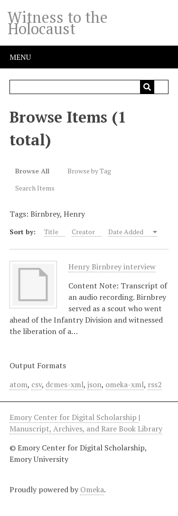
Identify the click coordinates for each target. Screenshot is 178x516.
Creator (83, 231)
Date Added (126, 231)
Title (51, 231)
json (94, 384)
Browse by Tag (89, 170)
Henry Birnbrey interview (112, 266)
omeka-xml (124, 384)
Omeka (92, 489)
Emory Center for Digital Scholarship (74, 417)
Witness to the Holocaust (58, 22)
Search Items (35, 187)
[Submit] (147, 87)
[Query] (89, 87)
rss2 (155, 384)
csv (36, 384)
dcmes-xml (65, 384)
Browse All (32, 170)
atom (18, 384)
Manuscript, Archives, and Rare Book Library (85, 428)
